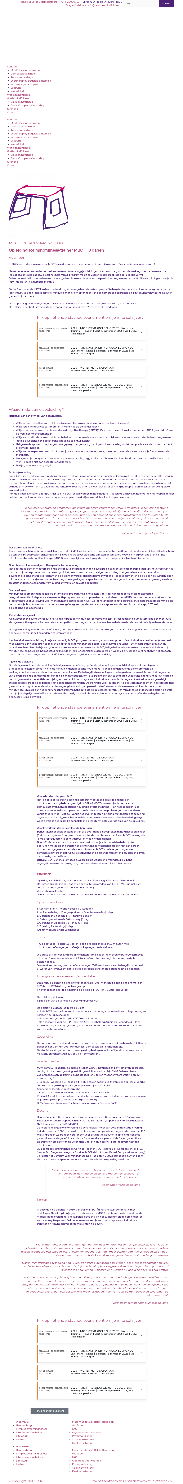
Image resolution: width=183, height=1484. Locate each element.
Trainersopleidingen (22, 77)
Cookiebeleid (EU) (83, 1439)
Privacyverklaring (82, 1436)
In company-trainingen (24, 84)
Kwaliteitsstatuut (82, 1443)
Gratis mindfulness (18, 98)
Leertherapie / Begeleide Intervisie (31, 80)
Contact (12, 112)
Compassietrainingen (23, 73)
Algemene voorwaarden (86, 1432)
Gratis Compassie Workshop (28, 105)
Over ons (12, 109)
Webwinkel (17, 91)
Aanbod (12, 66)
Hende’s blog (24, 1425)
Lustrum (16, 87)
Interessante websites (29, 1432)
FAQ (74, 1429)
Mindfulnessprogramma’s (26, 70)
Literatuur (22, 1436)
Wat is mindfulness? (19, 94)
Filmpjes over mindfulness (31, 1429)
